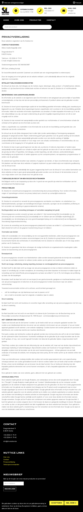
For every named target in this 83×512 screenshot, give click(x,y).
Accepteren (56, 503)
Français (77, 3)
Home (6, 20)
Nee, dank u (71, 503)
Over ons (19, 20)
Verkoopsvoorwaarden (11, 465)
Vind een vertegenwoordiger (13, 3)
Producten (35, 20)
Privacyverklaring (9, 462)
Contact (51, 20)
